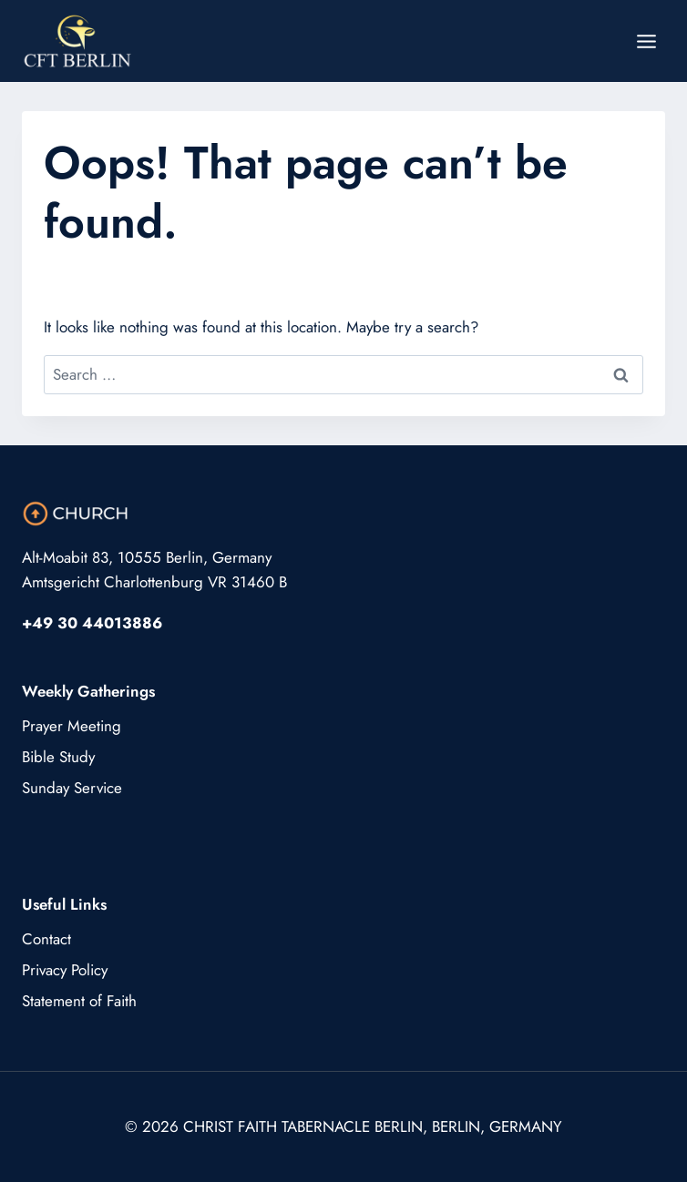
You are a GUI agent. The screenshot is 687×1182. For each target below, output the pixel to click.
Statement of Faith (79, 1001)
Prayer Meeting (71, 726)
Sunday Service (72, 788)
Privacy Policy (65, 970)
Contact (46, 939)
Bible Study (58, 757)
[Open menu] (646, 41)
